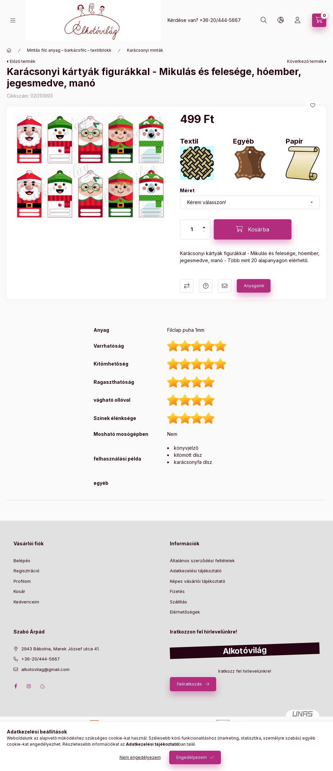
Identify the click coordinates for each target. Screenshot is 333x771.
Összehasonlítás (187, 286)
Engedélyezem (191, 757)
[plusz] (204, 227)
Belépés (22, 560)
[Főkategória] (9, 50)
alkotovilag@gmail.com (45, 669)
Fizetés (177, 591)
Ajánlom (224, 286)
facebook (15, 686)
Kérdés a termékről (205, 286)
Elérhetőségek (185, 612)
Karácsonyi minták (145, 50)
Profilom (22, 581)
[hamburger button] (13, 20)
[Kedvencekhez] (312, 105)
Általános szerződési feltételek (202, 560)
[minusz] (204, 231)
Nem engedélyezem (140, 757)
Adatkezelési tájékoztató (196, 570)
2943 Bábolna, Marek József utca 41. (60, 648)
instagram (29, 686)
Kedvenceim (26, 601)
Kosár (19, 591)
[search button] (264, 20)
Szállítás (178, 601)
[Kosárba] (252, 229)
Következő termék (305, 61)
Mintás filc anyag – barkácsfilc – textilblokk (69, 50)
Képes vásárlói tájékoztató (197, 581)
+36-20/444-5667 (220, 20)
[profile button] (297, 20)
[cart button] (319, 20)
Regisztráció (27, 570)
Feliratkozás (189, 684)
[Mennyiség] (192, 229)
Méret (187, 190)
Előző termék (22, 61)
